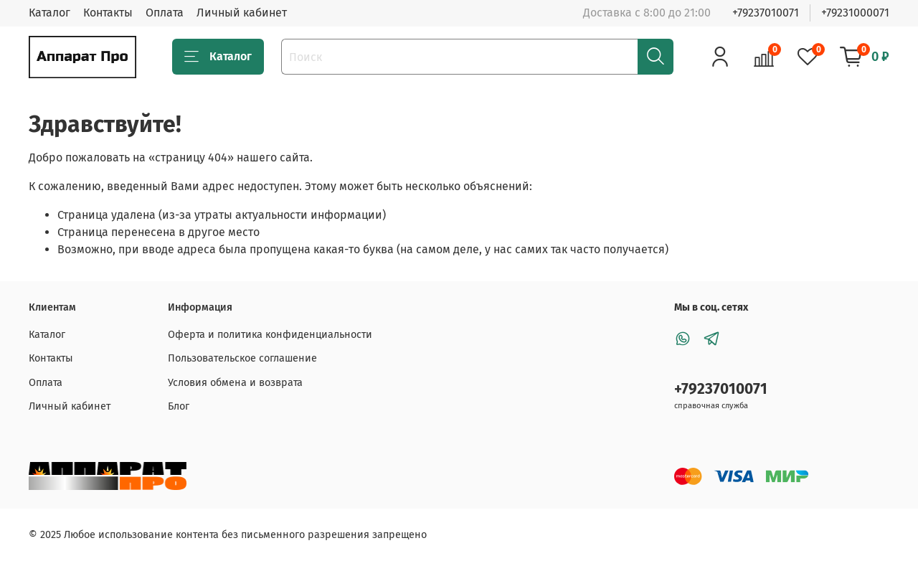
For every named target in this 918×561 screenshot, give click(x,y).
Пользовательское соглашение (242, 358)
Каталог (49, 12)
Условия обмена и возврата (235, 383)
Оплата (165, 12)
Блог (178, 406)
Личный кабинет (242, 12)
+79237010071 (765, 12)
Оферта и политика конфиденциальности (270, 335)
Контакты (108, 12)
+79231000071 (855, 12)
